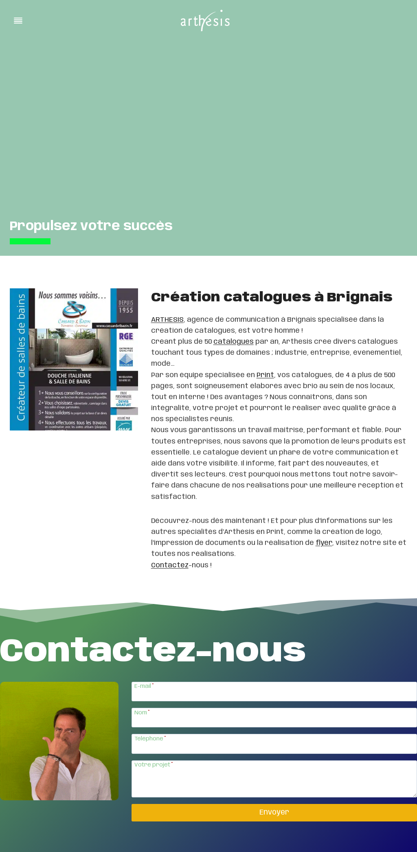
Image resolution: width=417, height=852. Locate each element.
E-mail (144, 686)
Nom (142, 713)
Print (265, 375)
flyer (324, 543)
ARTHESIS (167, 319)
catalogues (233, 341)
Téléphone (150, 739)
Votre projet (153, 765)
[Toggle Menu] (18, 20)
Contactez (170, 565)
